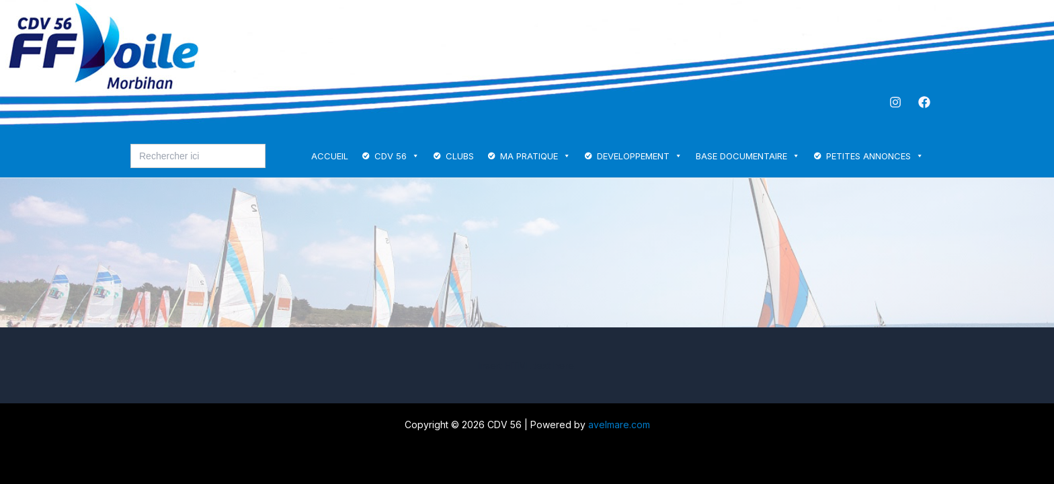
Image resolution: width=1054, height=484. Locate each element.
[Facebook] (924, 102)
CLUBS (460, 156)
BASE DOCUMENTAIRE (748, 156)
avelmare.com (619, 424)
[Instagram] (895, 102)
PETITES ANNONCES (875, 156)
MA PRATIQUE (535, 156)
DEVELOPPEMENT (639, 156)
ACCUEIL (329, 156)
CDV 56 (396, 156)
